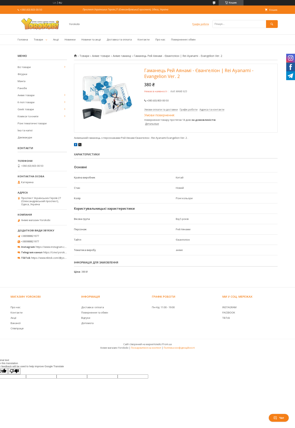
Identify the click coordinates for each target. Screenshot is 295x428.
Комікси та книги (28, 116)
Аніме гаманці (122, 55)
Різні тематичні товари (32, 123)
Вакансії (16, 323)
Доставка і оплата (92, 307)
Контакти (144, 39)
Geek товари (26, 109)
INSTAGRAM (229, 307)
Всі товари (24, 67)
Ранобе (22, 88)
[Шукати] (272, 24)
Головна (23, 39)
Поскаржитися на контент (146, 347)
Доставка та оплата (119, 39)
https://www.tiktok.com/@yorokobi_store (55, 258)
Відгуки (85, 318)
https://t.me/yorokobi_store (59, 252)
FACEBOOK (228, 312)
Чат (278, 418)
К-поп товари (26, 102)
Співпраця (17, 328)
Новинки (70, 39)
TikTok (226, 318)
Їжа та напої (25, 130)
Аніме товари (101, 55)
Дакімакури (25, 137)
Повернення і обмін (183, 39)
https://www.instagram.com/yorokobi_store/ (62, 247)
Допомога (87, 323)
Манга (21, 81)
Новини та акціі (91, 39)
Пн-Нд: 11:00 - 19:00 (163, 307)
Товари (38, 39)
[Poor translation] (14, 371)
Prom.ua (167, 344)
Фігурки (22, 74)
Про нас (160, 39)
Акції (56, 39)
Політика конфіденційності (179, 347)
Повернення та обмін (94, 312)
